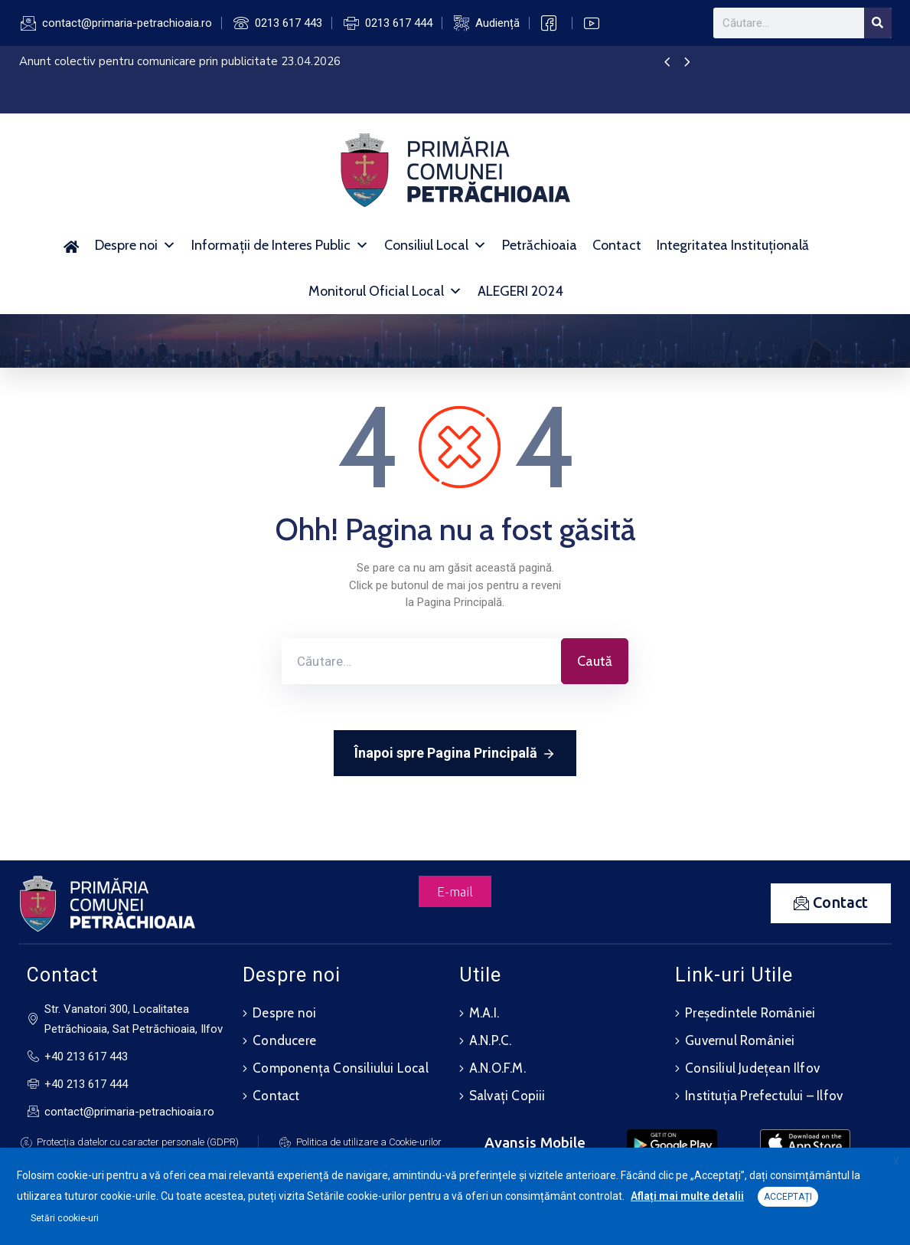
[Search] (878, 23)
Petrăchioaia (539, 245)
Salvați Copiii (507, 1095)
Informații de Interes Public (280, 245)
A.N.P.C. (490, 1040)
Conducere (284, 1040)
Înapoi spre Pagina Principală (455, 754)
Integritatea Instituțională (733, 245)
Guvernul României (739, 1040)
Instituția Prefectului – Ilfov (764, 1095)
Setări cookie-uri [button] (65, 1218)
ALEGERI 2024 (520, 291)
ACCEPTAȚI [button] (788, 1196)
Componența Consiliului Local (341, 1068)
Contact (616, 245)
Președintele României (750, 1013)
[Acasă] (71, 245)
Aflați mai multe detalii (687, 1196)
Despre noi (135, 245)
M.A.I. (484, 1013)
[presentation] (667, 63)
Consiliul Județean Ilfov (752, 1068)
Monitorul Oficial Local (385, 291)
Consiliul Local (435, 245)
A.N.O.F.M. (497, 1068)
